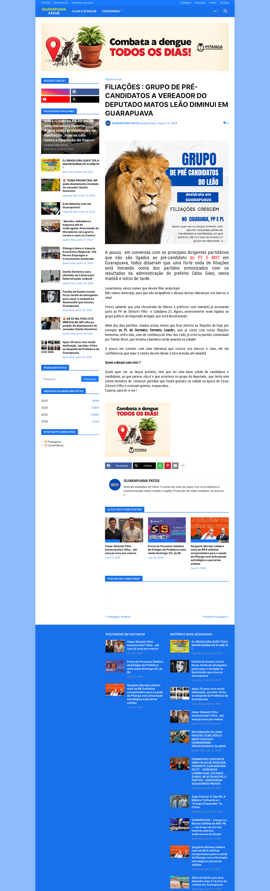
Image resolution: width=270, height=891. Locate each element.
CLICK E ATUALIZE (84, 11)
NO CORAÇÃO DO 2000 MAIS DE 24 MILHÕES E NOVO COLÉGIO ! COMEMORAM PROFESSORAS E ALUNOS (209, 739)
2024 (70, 408)
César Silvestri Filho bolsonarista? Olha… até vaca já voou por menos (121, 549)
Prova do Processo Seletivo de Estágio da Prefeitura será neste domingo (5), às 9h (167, 549)
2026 (70, 421)
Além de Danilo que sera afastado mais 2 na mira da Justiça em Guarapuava (209, 881)
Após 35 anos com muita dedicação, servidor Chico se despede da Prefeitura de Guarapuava (81, 347)
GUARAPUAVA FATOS (142, 481)
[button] (216, 11)
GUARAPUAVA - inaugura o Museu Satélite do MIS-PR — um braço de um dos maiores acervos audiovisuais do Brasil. (209, 827)
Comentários (53, 445)
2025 (70, 415)
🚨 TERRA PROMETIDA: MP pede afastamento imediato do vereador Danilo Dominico (81, 186)
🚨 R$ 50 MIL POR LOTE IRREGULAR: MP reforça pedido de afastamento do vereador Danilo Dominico (80, 324)
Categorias (111, 11)
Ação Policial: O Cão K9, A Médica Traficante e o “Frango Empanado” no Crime (208, 802)
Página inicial (113, 79)
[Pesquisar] (61, 379)
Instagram (185, 2)
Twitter (212, 2)
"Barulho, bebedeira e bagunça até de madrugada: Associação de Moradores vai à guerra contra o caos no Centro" (81, 228)
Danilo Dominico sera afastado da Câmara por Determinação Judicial (78, 275)
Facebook (200, 2)
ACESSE (45, 2)
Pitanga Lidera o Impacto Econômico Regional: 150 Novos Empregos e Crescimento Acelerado (79, 254)
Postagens (52, 441)
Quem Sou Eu (61, 2)
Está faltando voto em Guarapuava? (77, 205)
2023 (70, 401)
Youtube (224, 2)
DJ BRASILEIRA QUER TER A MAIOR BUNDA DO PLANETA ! (81, 164)
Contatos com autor (82, 2)
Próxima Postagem (215, 616)
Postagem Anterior (119, 616)
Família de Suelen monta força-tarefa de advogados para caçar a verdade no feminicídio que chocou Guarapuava (80, 298)
